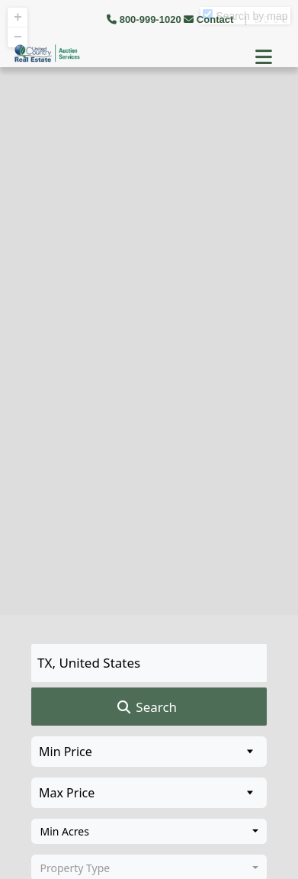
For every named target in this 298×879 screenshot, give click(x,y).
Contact (210, 19)
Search (146, 707)
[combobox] (149, 832)
